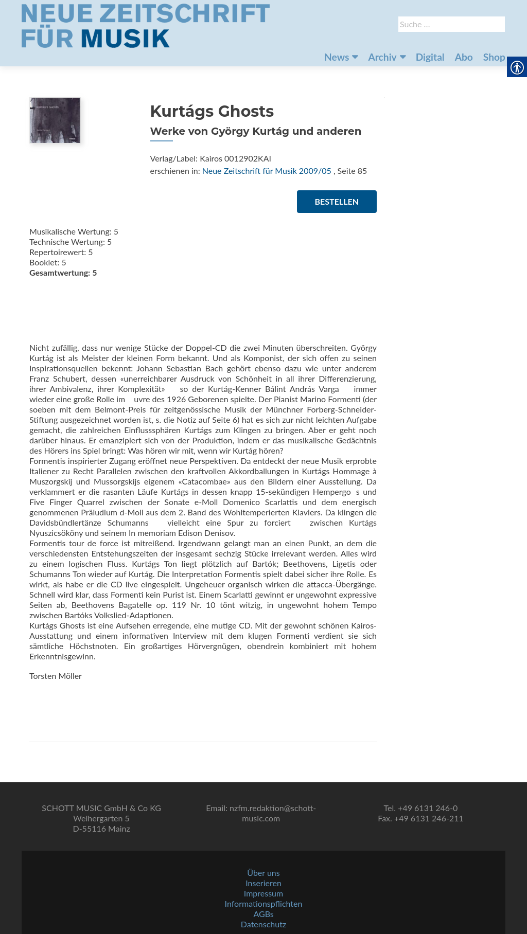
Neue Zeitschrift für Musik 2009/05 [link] (266, 170)
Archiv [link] (382, 57)
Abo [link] (464, 57)
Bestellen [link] (337, 201)
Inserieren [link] (263, 883)
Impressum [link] (263, 893)
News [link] (336, 57)
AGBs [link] (263, 914)
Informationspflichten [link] (264, 903)
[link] (146, 24)
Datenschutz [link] (263, 924)
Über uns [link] (263, 872)
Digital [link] (430, 57)
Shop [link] (494, 57)
